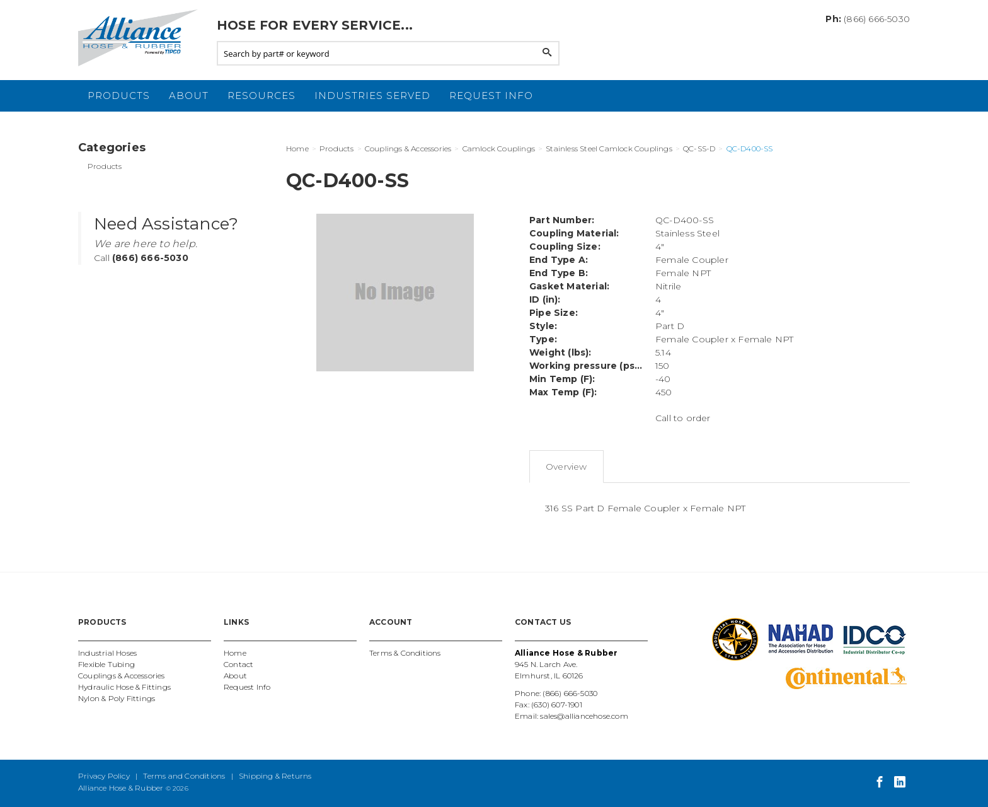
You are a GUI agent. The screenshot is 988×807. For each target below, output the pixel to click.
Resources (261, 96)
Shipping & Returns (275, 776)
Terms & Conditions (405, 653)
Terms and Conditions (184, 776)
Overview (566, 466)
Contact (238, 664)
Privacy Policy (104, 776)
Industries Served (372, 96)
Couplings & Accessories (121, 675)
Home (235, 653)
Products (119, 96)
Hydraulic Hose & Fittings (124, 687)
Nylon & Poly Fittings (116, 698)
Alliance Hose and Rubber (141, 37)
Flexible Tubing (106, 664)
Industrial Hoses (107, 653)
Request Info (491, 96)
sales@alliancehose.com (584, 716)
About (189, 96)
